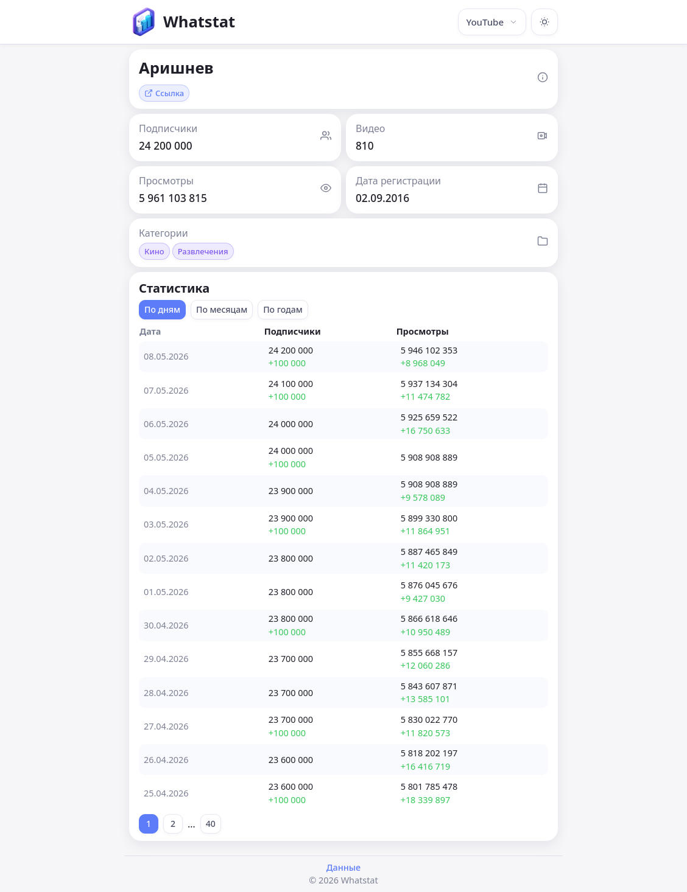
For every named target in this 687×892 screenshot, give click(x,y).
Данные (343, 867)
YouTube (492, 22)
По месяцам (221, 309)
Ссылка (164, 93)
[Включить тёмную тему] (544, 22)
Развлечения (203, 251)
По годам (283, 309)
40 (211, 823)
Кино (154, 251)
